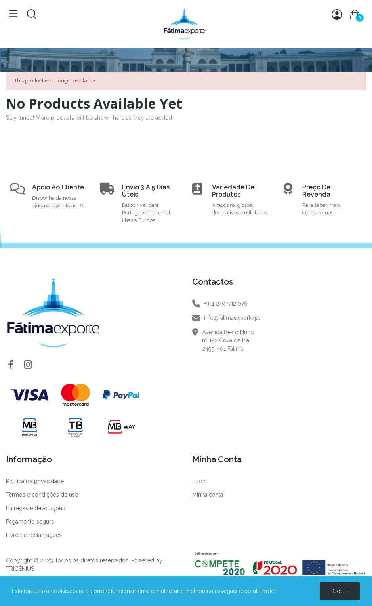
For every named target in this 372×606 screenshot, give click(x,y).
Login (199, 481)
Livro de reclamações (34, 535)
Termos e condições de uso (42, 494)
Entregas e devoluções (35, 508)
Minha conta (207, 494)
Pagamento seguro (30, 521)
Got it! (339, 591)
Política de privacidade (35, 481)
